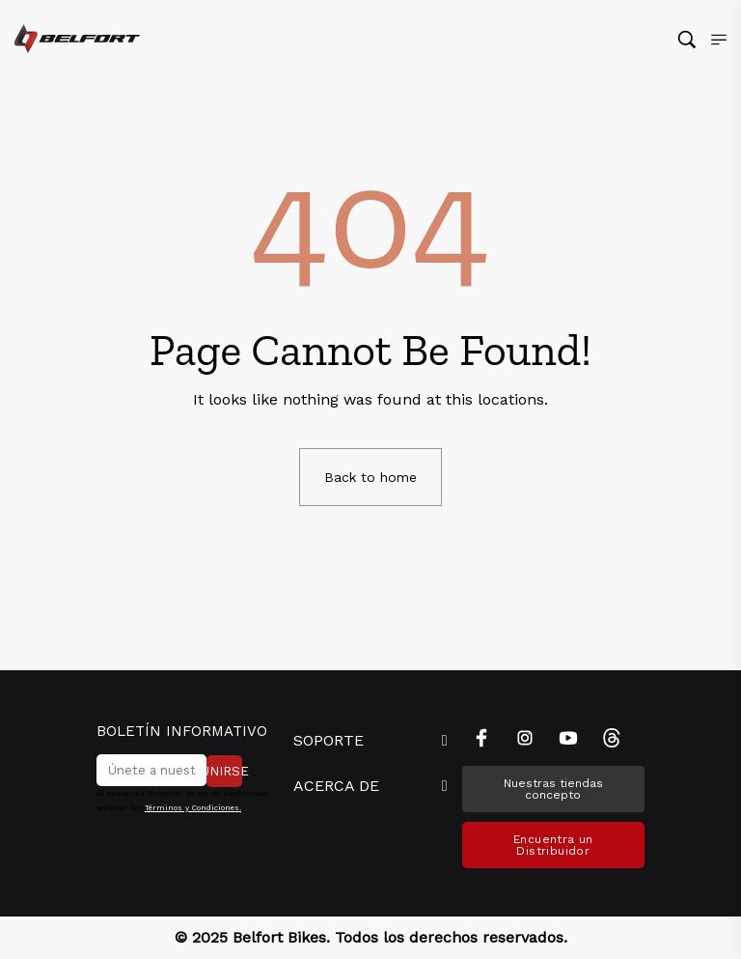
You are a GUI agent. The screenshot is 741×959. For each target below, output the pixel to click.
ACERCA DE (336, 785)
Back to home (370, 477)
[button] (370, 741)
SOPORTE (328, 740)
